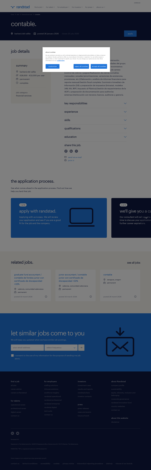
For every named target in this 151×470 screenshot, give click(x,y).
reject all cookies (81, 66)
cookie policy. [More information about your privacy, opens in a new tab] (61, 60)
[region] (76, 59)
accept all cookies (99, 66)
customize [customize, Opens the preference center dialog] (52, 66)
